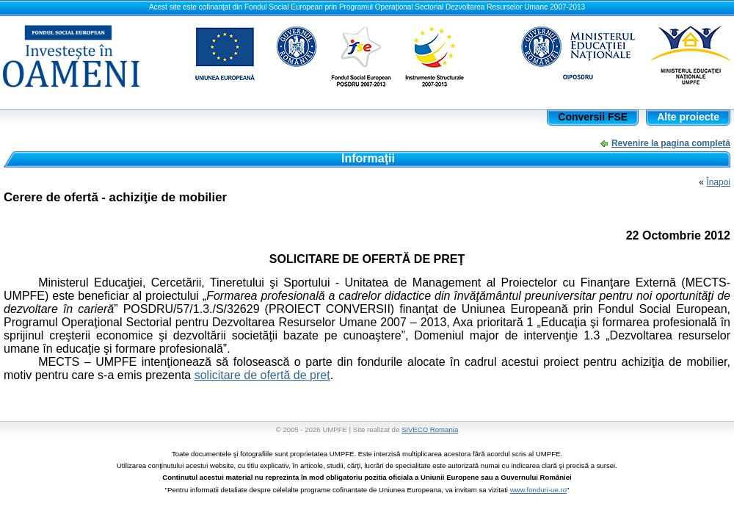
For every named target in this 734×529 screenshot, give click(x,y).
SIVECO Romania (429, 429)
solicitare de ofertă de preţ (262, 375)
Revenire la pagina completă (670, 143)
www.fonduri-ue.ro (538, 490)
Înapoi (718, 182)
